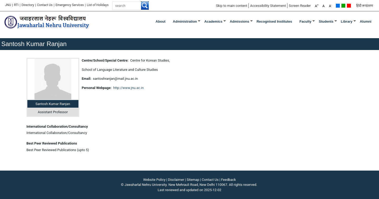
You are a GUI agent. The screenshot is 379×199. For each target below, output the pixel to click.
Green (343, 6)
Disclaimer (176, 180)
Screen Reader (300, 6)
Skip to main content (231, 6)
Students (326, 21)
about (161, 21)
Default (338, 6)
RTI (16, 5)
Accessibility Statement (268, 6)
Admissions (239, 21)
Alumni (365, 21)
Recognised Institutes (274, 21)
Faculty (306, 21)
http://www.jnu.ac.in (128, 88)
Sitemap (193, 180)
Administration (185, 21)
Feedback (228, 180)
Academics (213, 21)
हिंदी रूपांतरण (364, 6)
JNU (8, 5)
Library (346, 21)
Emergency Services (70, 5)
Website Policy (154, 180)
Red (349, 6)
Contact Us (45, 5)
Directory (28, 5)
